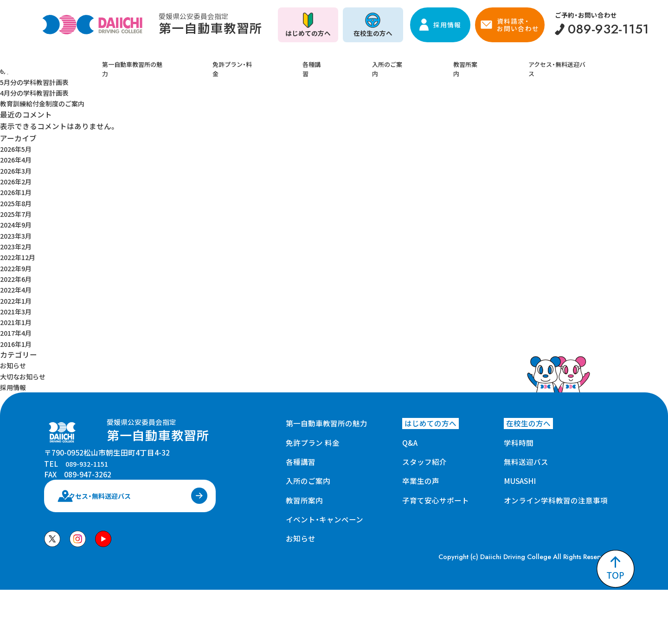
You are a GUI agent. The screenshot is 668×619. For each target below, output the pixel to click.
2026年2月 (18, 181)
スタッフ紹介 (424, 461)
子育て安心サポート (435, 500)
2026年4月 (18, 159)
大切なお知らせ (26, 376)
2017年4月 (18, 332)
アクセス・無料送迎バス (528, 62)
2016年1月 (18, 344)
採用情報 (447, 24)
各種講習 (323, 62)
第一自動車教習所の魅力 (165, 62)
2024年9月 (18, 224)
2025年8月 (18, 203)
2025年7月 (18, 214)
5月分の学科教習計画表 (39, 82)
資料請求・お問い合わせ (518, 24)
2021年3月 (18, 311)
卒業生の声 (420, 481)
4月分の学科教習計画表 (39, 92)
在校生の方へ (372, 33)
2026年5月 (18, 148)
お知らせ (15, 365)
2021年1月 (18, 322)
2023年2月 (18, 246)
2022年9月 (18, 268)
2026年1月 (18, 192)
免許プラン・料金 (257, 62)
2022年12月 (20, 257)
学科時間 (518, 442)
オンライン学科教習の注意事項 (556, 500)
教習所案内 (447, 62)
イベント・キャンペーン (324, 519)
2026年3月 (18, 170)
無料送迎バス (526, 461)
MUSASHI (520, 481)
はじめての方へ (308, 33)
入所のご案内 (383, 62)
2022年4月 (18, 289)
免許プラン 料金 (313, 442)
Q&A (410, 442)
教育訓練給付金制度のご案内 (48, 103)
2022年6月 (18, 279)
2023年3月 (18, 235)
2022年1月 (18, 300)
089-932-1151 (89, 475)
